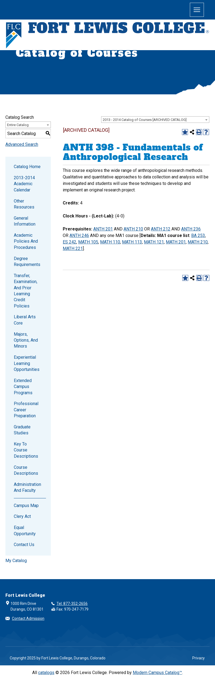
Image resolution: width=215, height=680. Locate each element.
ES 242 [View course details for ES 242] (69, 242)
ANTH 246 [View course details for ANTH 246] (79, 235)
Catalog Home (27, 166)
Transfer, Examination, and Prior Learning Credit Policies (25, 291)
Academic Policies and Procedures (26, 241)
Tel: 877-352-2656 (72, 603)
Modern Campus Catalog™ (157, 672)
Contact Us (24, 544)
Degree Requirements (27, 261)
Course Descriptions (26, 470)
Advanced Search (21, 144)
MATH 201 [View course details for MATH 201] (176, 242)
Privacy (198, 658)
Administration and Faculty (27, 487)
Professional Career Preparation (26, 409)
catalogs (46, 672)
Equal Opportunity (25, 530)
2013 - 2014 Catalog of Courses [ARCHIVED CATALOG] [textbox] (145, 120)
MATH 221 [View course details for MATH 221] (73, 248)
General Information (24, 221)
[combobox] (155, 119)
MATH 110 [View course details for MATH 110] (110, 242)
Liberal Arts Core (25, 319)
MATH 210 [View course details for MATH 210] (198, 242)
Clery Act (22, 516)
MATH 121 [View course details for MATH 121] (154, 242)
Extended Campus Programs (23, 386)
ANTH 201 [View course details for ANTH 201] (103, 229)
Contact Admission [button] (28, 618)
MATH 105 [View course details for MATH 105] (88, 242)
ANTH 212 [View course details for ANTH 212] (160, 229)
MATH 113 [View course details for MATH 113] (132, 242)
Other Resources (24, 204)
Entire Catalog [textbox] (18, 125)
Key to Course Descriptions (26, 450)
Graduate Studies (22, 429)
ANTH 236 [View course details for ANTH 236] (191, 229)
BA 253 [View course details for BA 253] (198, 235)
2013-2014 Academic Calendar (24, 184)
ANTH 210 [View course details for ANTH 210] (133, 229)
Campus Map (26, 505)
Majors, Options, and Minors (26, 340)
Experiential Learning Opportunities (26, 363)
